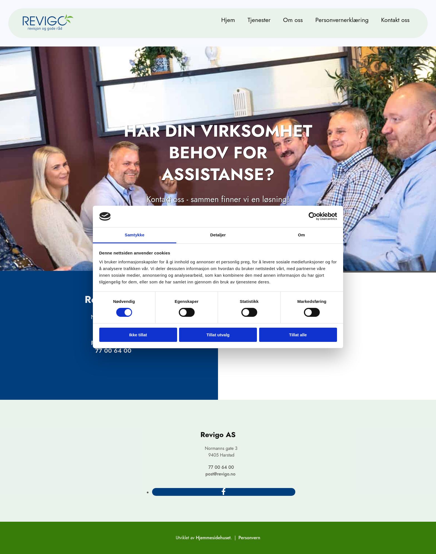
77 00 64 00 (113, 350)
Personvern (249, 538)
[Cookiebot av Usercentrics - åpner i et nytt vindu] (312, 216)
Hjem (228, 19)
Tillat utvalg (217, 334)
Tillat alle (298, 334)
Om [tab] (301, 234)
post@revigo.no (220, 474)
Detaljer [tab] (218, 234)
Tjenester (259, 19)
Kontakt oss (395, 19)
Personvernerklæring (342, 19)
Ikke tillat (138, 334)
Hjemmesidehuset (213, 538)
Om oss (293, 19)
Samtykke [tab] (135, 234)
